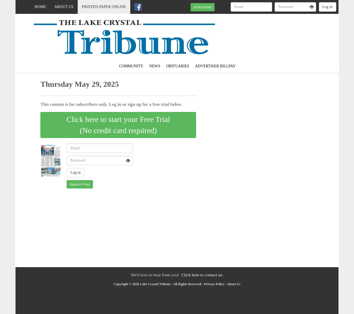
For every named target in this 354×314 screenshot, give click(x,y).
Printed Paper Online (104, 7)
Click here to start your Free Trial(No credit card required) (118, 125)
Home (40, 7)
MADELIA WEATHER (288, 33)
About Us (63, 7)
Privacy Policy (214, 284)
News (154, 66)
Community (131, 66)
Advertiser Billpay (215, 66)
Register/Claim (80, 184)
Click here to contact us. (202, 274)
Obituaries (177, 66)
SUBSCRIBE (203, 7)
